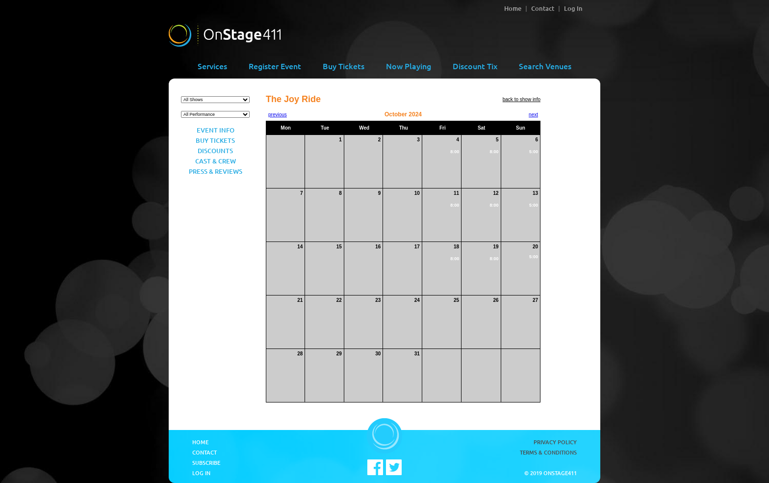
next (533, 114)
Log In (573, 8)
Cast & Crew (215, 161)
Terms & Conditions (548, 452)
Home (512, 8)
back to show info (521, 99)
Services (212, 65)
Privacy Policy (555, 442)
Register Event (275, 65)
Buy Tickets (343, 65)
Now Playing (408, 65)
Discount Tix (475, 65)
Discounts (215, 150)
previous (277, 114)
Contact (542, 8)
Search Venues (545, 65)
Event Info (215, 130)
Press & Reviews (215, 171)
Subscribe (206, 462)
